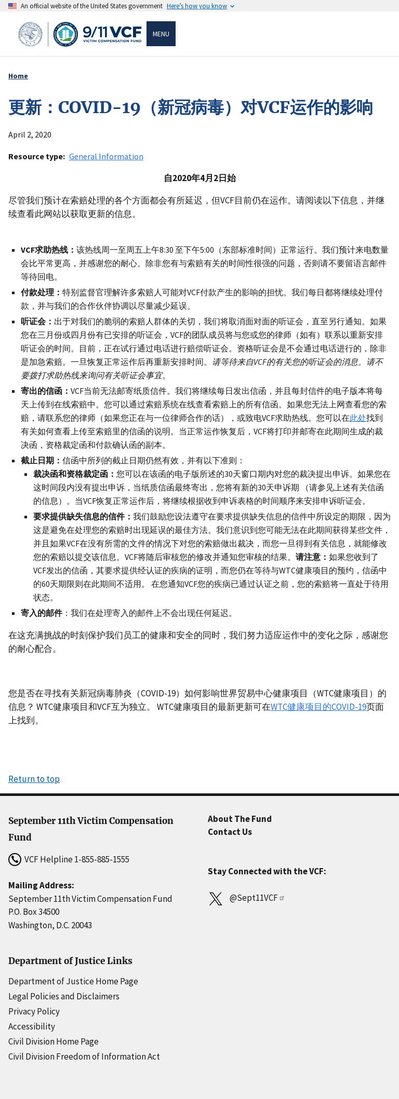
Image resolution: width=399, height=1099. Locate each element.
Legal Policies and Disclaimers (63, 996)
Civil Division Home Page (53, 1041)
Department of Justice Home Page (73, 981)
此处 (358, 418)
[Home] (82, 34)
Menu (161, 33)
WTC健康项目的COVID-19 (318, 706)
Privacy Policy (34, 1011)
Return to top (34, 779)
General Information (106, 156)
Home (18, 75)
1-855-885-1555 (101, 859)
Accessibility (31, 1026)
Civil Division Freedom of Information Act (84, 1056)
